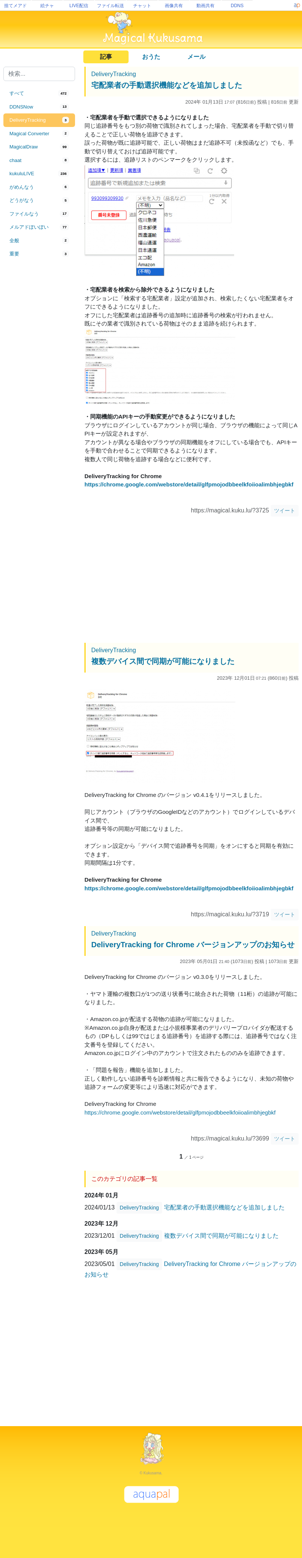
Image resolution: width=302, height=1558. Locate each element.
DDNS (237, 5)
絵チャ (47, 5)
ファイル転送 (110, 5)
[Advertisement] (39, 385)
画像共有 (174, 5)
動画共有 (205, 5)
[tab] (39, 93)
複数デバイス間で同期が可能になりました (163, 661)
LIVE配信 (78, 5)
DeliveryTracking (113, 74)
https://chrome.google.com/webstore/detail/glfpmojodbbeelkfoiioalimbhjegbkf (188, 484)
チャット (142, 5)
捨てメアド (15, 5)
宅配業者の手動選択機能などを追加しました (166, 85)
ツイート (284, 511)
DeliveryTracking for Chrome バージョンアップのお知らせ (192, 944)
